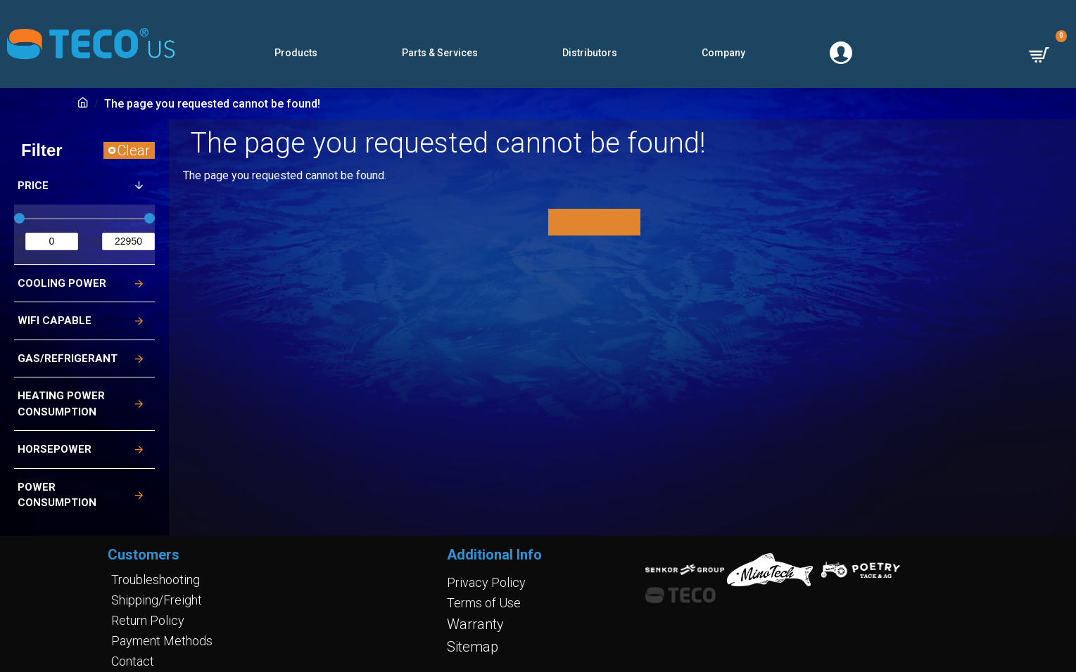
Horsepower (54, 449)
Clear (134, 150)
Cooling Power (62, 283)
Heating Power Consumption (61, 403)
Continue (586, 221)
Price (33, 185)
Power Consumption (57, 495)
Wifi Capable (54, 320)
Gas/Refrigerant (68, 358)
